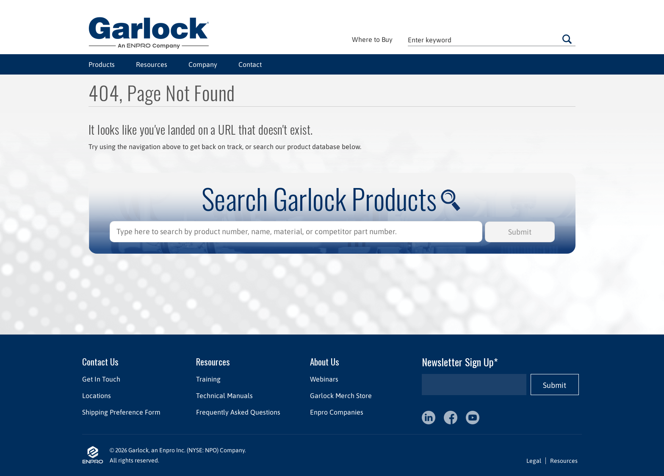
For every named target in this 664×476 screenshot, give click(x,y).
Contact (250, 64)
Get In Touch (101, 379)
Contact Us (100, 361)
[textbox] (491, 39)
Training (208, 379)
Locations (96, 395)
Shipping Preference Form (121, 412)
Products (102, 64)
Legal (533, 460)
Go (567, 39)
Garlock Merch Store (341, 395)
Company (202, 64)
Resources (151, 64)
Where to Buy (372, 39)
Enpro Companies (336, 412)
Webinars (324, 379)
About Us (324, 361)
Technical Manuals (224, 395)
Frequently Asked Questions (238, 412)
